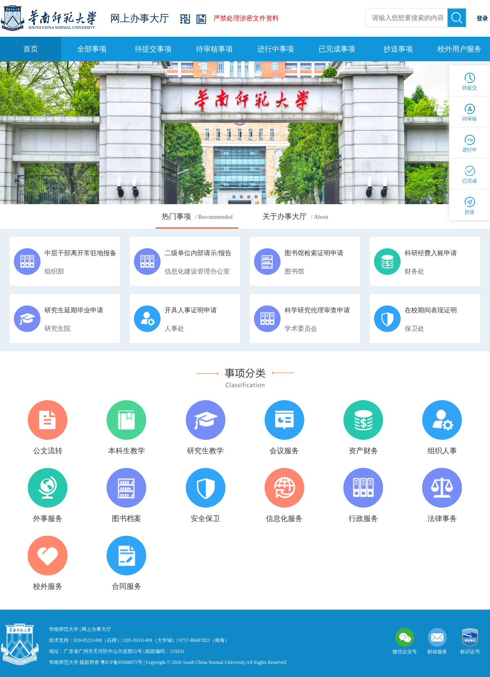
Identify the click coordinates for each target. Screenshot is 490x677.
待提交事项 (153, 49)
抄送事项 (398, 49)
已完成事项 (336, 49)
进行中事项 (275, 49)
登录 (482, 19)
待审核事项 (214, 49)
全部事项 (92, 49)
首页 (30, 49)
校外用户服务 (459, 49)
